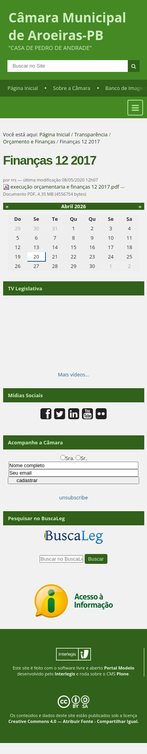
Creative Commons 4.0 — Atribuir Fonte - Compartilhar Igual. (73, 721)
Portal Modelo (119, 668)
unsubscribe (73, 497)
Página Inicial (22, 88)
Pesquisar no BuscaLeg (36, 518)
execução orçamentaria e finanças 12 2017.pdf (62, 186)
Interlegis (64, 674)
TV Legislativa (25, 288)
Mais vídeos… (73, 374)
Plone (122, 674)
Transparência (90, 134)
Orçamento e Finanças (29, 141)
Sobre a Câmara (71, 88)
